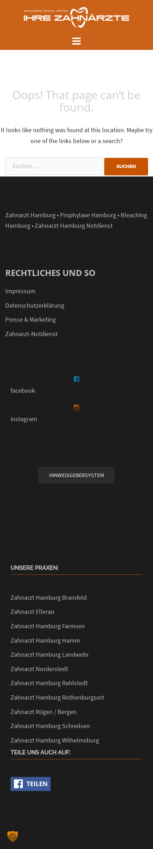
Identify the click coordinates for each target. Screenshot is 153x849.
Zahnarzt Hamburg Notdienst (74, 225)
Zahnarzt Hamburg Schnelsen (50, 726)
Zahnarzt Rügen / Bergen (43, 712)
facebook (23, 390)
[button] (12, 836)
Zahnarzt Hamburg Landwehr (50, 654)
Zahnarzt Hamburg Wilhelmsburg (55, 740)
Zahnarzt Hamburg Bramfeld (49, 597)
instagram (24, 419)
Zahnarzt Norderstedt (39, 669)
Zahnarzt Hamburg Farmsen (48, 626)
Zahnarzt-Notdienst (31, 334)
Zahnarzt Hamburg (30, 215)
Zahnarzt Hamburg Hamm (45, 640)
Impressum (20, 291)
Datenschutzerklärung (34, 305)
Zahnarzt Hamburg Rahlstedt (49, 683)
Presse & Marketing (30, 319)
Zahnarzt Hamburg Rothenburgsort (57, 697)
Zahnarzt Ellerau (32, 611)
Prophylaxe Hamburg (88, 215)
